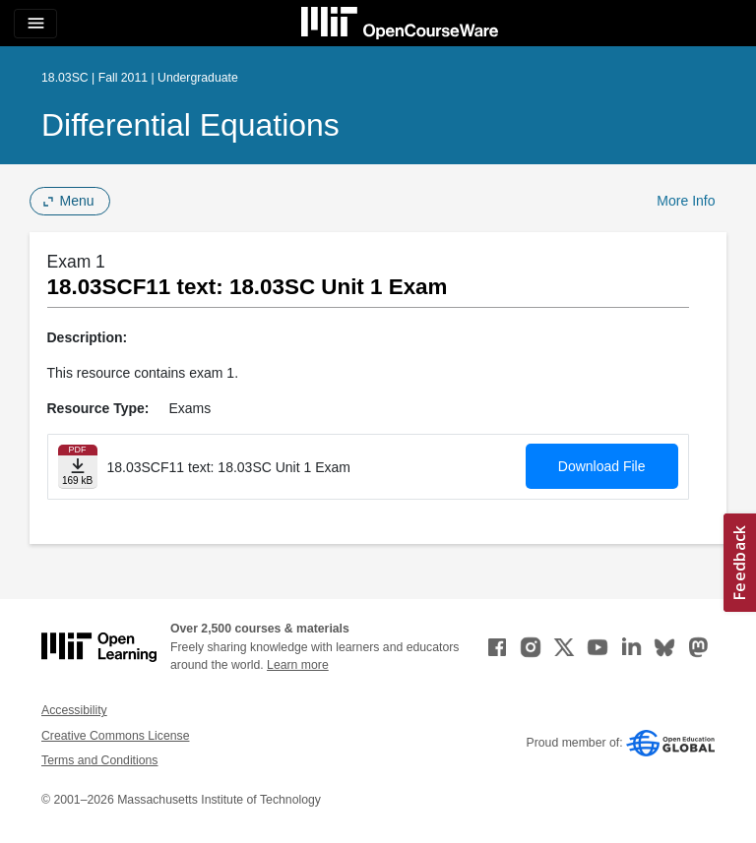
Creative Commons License (115, 736)
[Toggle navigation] (35, 23)
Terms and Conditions (99, 760)
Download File (602, 466)
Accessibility (74, 710)
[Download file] (77, 467)
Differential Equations (190, 125)
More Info (686, 201)
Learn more (298, 665)
